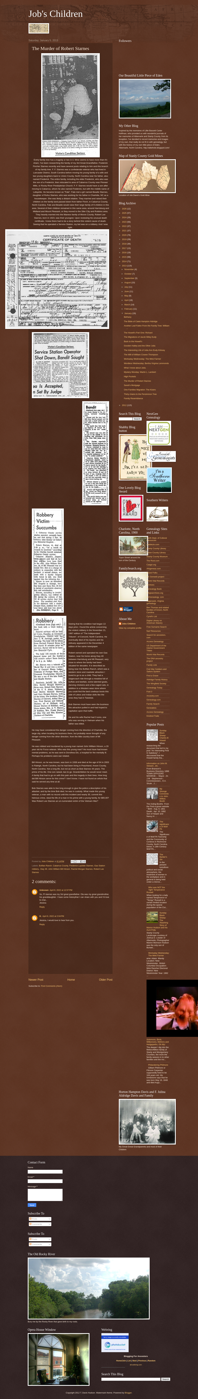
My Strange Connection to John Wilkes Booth (164, 795)
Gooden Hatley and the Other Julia (139, 346)
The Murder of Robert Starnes (137, 381)
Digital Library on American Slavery (155, 621)
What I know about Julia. (135, 368)
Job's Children (56, 13)
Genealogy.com (154, 700)
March (127, 304)
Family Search (153, 704)
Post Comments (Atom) (51, 986)
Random (151, 1361)
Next (134, 1361)
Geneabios (151, 708)
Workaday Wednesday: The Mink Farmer (142, 359)
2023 (124, 222)
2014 (124, 261)
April (126, 300)
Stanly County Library (156, 548)
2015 (124, 257)
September (129, 278)
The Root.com (153, 560)
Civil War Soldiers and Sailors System (156, 670)
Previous (142, 1361)
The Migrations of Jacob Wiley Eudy (140, 337)
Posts (33, 1219)
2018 (124, 244)
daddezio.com (153, 544)
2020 (124, 235)
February (128, 309)
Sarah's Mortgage (132, 385)
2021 (124, 230)
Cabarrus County (60, 865)
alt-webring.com (136, 1365)
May (126, 296)
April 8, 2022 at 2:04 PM (53, 916)
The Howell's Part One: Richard (138, 332)
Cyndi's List (152, 616)
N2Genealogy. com (155, 597)
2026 (124, 209)
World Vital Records (155, 581)
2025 (124, 213)
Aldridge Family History (157, 679)
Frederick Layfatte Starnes (81, 865)
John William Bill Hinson (59, 869)
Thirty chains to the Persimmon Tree (140, 394)
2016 (124, 252)
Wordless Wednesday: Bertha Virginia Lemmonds (146, 363)
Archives (150, 585)
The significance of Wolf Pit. (164, 825)
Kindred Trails (153, 716)
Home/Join (121, 1361)
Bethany (127, 317)
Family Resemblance (133, 398)
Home (71, 979)
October (128, 274)
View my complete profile (130, 628)
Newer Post (36, 979)
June (126, 291)
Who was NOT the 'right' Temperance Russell (156, 890)
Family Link (152, 665)
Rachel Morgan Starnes (82, 869)
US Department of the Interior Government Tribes (156, 648)
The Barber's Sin (163, 857)
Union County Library (156, 552)
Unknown (44, 890)
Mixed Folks (152, 573)
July (126, 287)
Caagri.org (151, 564)
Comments (35, 1224)
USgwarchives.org (155, 593)
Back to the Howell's (133, 341)
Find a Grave (152, 675)
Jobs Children (129, 624)
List (129, 1361)
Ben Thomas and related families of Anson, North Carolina (158, 610)
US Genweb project (155, 577)
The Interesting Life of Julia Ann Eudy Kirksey (144, 350)
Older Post (105, 979)
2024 (124, 217)
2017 (124, 248)
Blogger (128, 1393)
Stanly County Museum (157, 556)
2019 (124, 239)
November (129, 269)
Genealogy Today (154, 687)
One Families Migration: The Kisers (140, 389)
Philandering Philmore (158, 1065)
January (128, 313)
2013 (124, 265)
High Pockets (130, 376)
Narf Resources (154, 631)
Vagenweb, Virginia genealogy (155, 602)
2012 (124, 405)
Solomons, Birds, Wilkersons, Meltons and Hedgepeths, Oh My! (158, 1042)
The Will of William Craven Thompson (141, 354)
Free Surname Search (157, 627)
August (127, 282)
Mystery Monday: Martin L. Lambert (140, 372)
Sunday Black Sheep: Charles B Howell (164, 735)
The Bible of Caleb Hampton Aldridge (140, 321)
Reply (42, 907)
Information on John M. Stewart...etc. (157, 764)
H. (40, 916)
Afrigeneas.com (154, 568)
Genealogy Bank (154, 589)
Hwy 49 (43, 869)
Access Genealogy (155, 641)
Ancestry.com (153, 696)
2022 (124, 226)
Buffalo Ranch (45, 865)
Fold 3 (149, 691)
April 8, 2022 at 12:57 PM (61, 890)
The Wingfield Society (156, 683)
